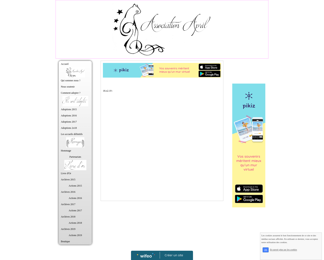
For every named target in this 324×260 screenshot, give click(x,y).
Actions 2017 (75, 210)
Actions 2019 (75, 235)
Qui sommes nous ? (70, 80)
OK (265, 250)
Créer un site (174, 255)
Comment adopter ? (70, 92)
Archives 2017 (68, 204)
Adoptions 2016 (69, 115)
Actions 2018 (75, 222)
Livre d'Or (66, 173)
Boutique (65, 241)
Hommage (66, 150)
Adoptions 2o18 (69, 127)
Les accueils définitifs (71, 134)
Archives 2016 (68, 191)
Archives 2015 (68, 179)
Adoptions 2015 (69, 109)
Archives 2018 (68, 216)
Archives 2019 (68, 229)
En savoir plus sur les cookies (283, 249)
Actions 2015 (75, 185)
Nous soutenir (68, 86)
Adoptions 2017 (69, 121)
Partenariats (75, 156)
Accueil (64, 64)
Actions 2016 (75, 198)
